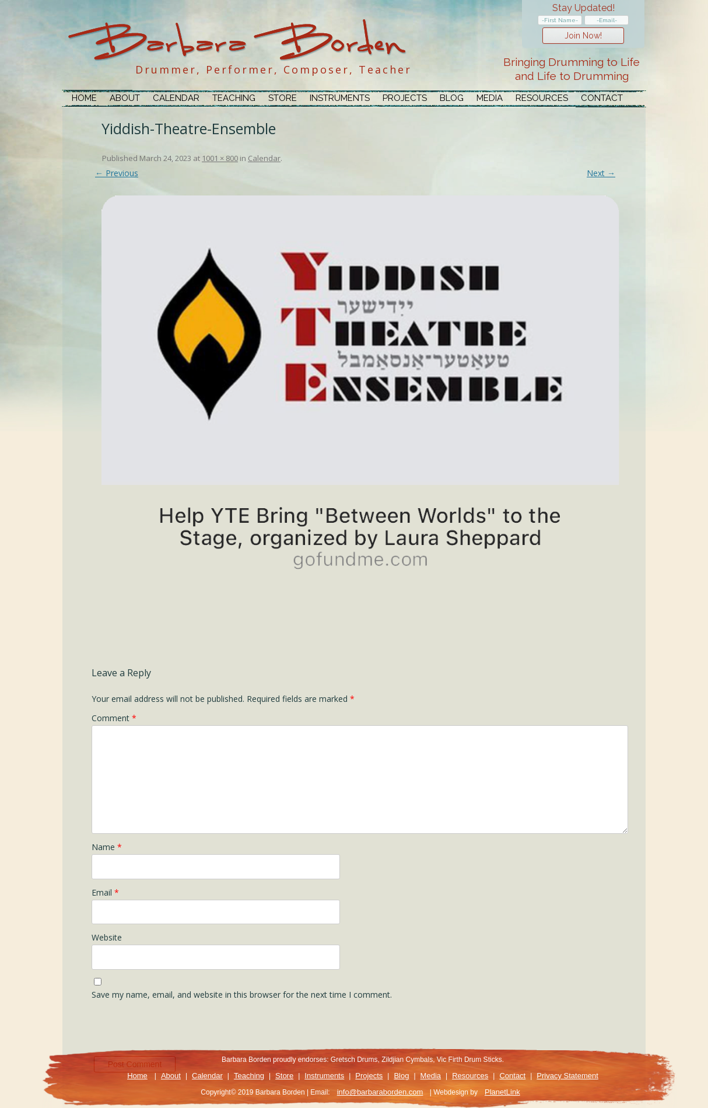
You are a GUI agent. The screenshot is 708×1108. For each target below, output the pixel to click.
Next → (601, 173)
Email (105, 892)
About (125, 98)
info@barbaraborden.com (380, 1092)
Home (84, 98)
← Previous (116, 173)
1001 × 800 (220, 158)
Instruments (340, 98)
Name (107, 846)
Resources (542, 98)
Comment (114, 717)
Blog (452, 98)
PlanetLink (502, 1092)
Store (282, 98)
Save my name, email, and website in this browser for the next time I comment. (242, 994)
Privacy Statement (567, 1075)
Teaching (233, 98)
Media (489, 98)
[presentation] (180, 1031)
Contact (602, 98)
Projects (405, 98)
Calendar (176, 98)
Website (107, 937)
